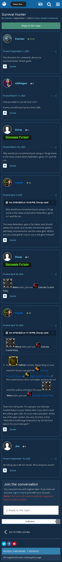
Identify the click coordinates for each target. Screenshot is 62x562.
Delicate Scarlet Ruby (43, 395)
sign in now (18, 492)
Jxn (17, 446)
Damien (8, 18)
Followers (30, 521)
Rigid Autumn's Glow (40, 376)
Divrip (18, 129)
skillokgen (21, 83)
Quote (13, 66)
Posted (16, 51)
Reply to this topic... (18, 510)
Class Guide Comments (46, 18)
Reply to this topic (31, 25)
